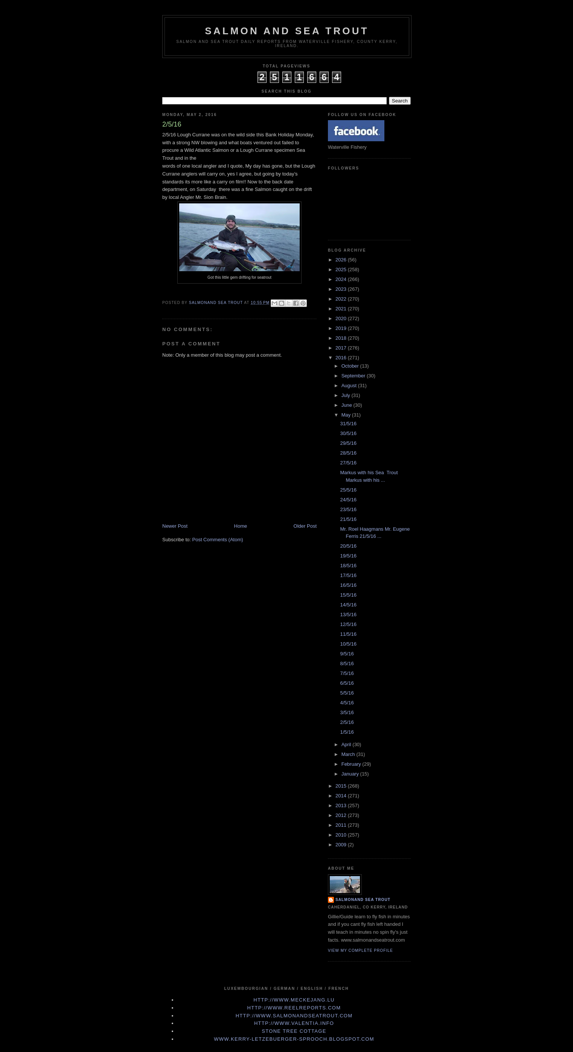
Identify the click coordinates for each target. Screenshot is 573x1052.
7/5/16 (347, 673)
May (346, 415)
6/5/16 (347, 683)
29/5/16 (348, 443)
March (349, 754)
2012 (341, 815)
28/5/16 (348, 453)
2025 (341, 269)
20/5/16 (348, 546)
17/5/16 (348, 575)
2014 (341, 796)
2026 (341, 260)
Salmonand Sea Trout (362, 900)
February (352, 764)
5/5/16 (347, 693)
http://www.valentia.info (294, 1023)
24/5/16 (348, 499)
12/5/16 (348, 624)
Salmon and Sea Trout (287, 31)
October (350, 366)
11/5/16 (348, 634)
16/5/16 (348, 585)
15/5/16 (348, 595)
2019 (341, 328)
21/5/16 (348, 519)
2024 (341, 279)
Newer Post (174, 526)
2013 (341, 805)
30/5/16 (348, 433)
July (346, 395)
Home (240, 526)
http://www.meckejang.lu (294, 1000)
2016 (341, 357)
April (347, 744)
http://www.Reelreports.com (294, 1008)
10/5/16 (348, 644)
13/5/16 (348, 614)
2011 (341, 825)
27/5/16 (348, 463)
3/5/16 (347, 712)
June (347, 405)
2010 (341, 835)
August (349, 385)
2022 (341, 299)
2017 (341, 348)
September (354, 376)
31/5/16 (348, 423)
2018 (341, 338)
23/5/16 (348, 509)
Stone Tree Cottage (294, 1031)
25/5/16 (348, 490)
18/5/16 (348, 565)
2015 (341, 786)
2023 (341, 289)
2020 (341, 318)
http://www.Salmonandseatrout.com (294, 1015)
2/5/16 (347, 722)
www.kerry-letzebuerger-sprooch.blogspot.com (294, 1039)
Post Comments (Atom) (217, 539)
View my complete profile (360, 950)
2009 (341, 844)
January (350, 774)
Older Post (305, 526)
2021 (341, 308)
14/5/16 (348, 605)
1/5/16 (347, 732)
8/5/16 (347, 663)
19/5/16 (348, 556)
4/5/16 (347, 702)
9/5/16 (347, 654)
